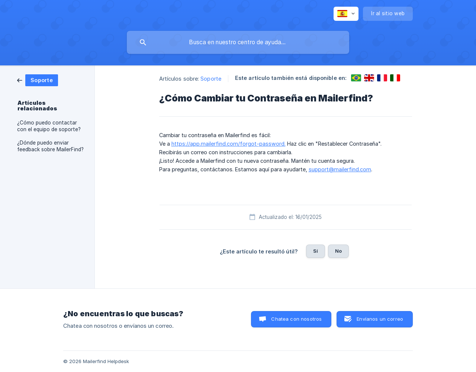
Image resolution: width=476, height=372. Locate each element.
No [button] (338, 251)
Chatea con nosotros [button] (296, 319)
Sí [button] (315, 251)
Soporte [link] (210, 78)
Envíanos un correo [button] (380, 319)
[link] (37, 79)
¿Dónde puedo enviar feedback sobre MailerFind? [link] (50, 146)
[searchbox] (238, 42)
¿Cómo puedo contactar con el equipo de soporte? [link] (49, 126)
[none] (346, 14)
